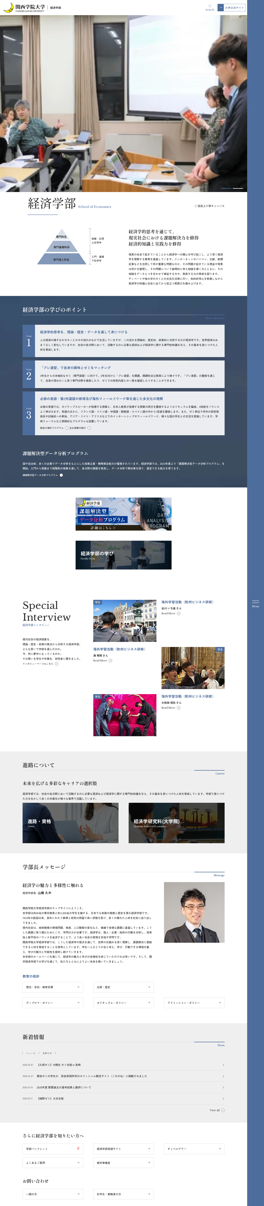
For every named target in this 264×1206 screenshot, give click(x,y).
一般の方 (31, 1022)
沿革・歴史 (103, 815)
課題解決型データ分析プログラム (40, 303)
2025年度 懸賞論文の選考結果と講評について (64, 915)
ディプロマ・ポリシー (39, 831)
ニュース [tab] (31, 881)
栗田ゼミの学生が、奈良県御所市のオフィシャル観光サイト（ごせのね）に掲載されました (92, 904)
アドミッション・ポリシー (184, 831)
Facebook (98, 1187)
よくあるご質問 (35, 991)
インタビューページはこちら (38, 491)
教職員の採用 (215, 1195)
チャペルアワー (177, 977)
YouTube (136, 1187)
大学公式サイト (234, 8)
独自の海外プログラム (52, 256)
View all (215, 938)
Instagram (117, 1187)
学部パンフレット (37, 977)
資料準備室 (103, 991)
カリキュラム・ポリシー (111, 831)
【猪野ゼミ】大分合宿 (50, 926)
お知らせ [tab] (47, 881)
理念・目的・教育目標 (39, 815)
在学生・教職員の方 (109, 1022)
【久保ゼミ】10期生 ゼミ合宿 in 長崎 (59, 893)
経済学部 (55, 8)
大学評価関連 (191, 1195)
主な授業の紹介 (77, 256)
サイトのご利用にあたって (160, 1195)
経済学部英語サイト (109, 977)
